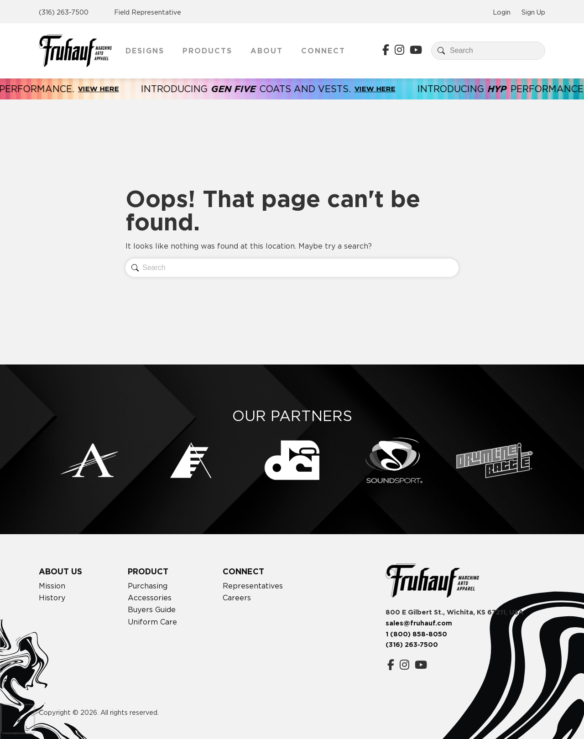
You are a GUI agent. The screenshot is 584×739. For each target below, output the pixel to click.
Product (148, 571)
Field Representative (147, 12)
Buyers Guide (152, 609)
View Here (107, 89)
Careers (237, 597)
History (52, 597)
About (266, 51)
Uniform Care (152, 622)
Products (207, 51)
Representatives (253, 586)
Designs (144, 51)
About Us (60, 571)
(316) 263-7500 (64, 12)
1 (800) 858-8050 (416, 634)
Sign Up (533, 12)
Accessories (150, 597)
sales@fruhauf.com (419, 623)
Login (502, 12)
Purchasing (147, 586)
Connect (323, 51)
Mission (52, 586)
